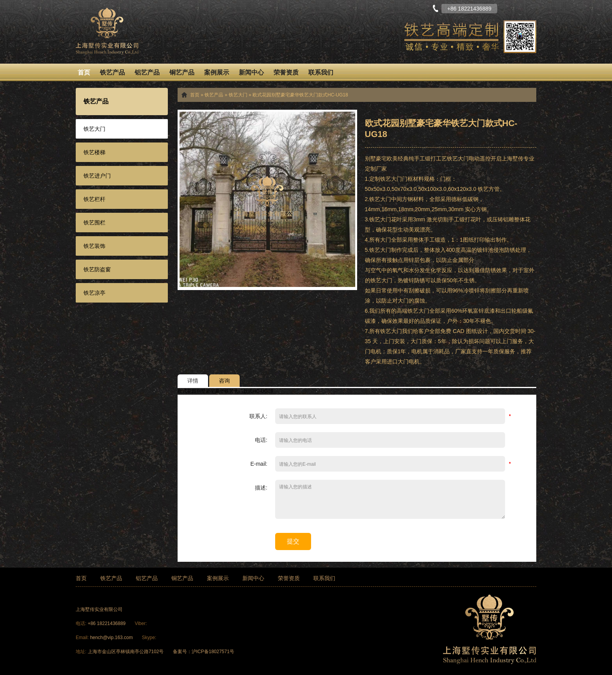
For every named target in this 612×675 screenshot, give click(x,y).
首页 (84, 72)
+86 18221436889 (107, 623)
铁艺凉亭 (94, 293)
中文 (511, 8)
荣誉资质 (286, 72)
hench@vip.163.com (111, 637)
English (530, 8)
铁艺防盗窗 (97, 269)
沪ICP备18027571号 (213, 651)
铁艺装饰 (94, 246)
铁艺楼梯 (94, 152)
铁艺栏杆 (94, 199)
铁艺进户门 (97, 176)
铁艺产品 (112, 72)
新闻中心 (251, 72)
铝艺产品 (147, 72)
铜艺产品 (181, 72)
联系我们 (320, 72)
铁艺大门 (94, 129)
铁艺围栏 (94, 222)
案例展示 (216, 72)
